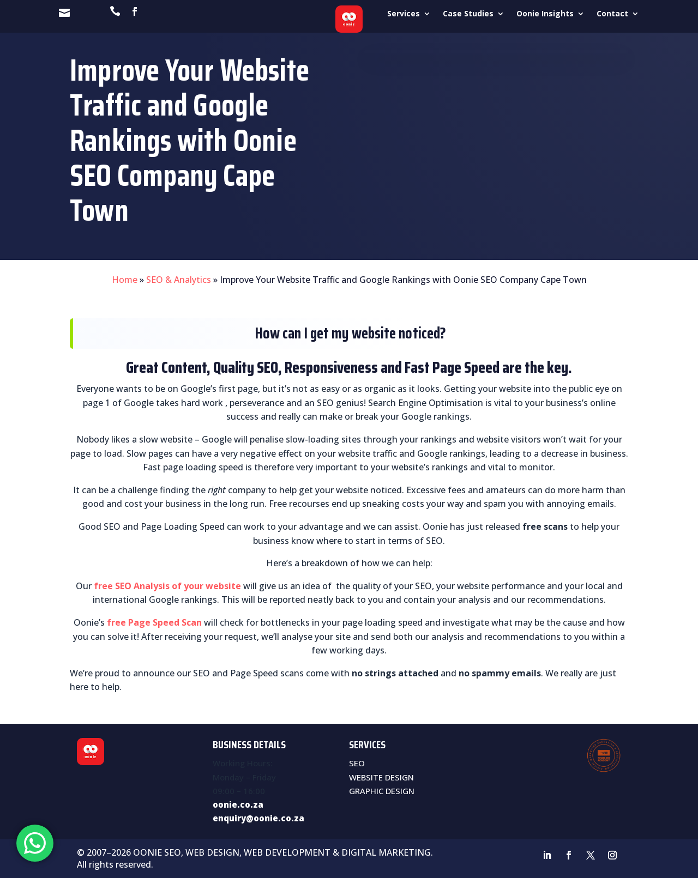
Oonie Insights (545, 14)
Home (124, 280)
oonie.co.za (238, 804)
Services (403, 14)
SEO (357, 763)
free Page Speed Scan (154, 622)
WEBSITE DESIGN (381, 777)
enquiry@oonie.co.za (258, 818)
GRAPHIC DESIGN (381, 790)
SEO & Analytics (178, 280)
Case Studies (468, 14)
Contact (612, 14)
